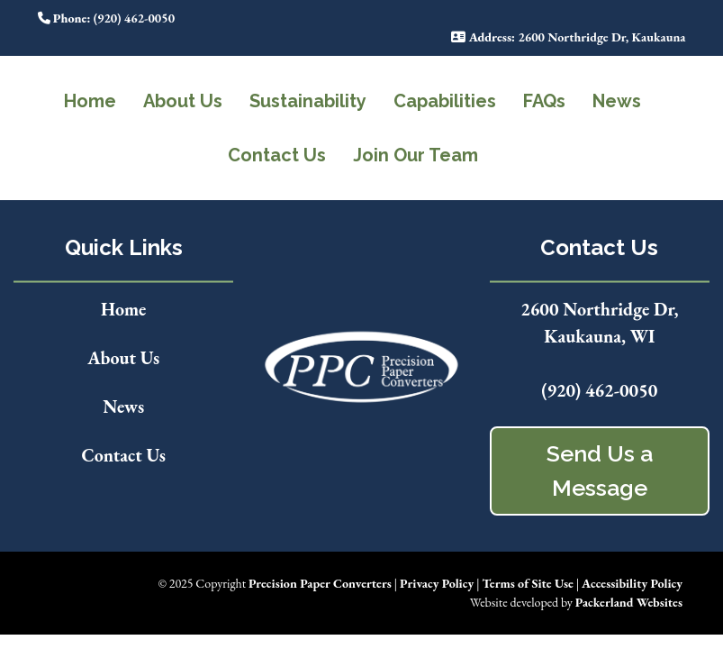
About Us (182, 101)
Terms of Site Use (527, 583)
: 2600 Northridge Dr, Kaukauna (568, 37)
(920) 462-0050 (599, 390)
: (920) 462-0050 (107, 18)
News (616, 101)
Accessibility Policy (632, 583)
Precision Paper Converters (320, 583)
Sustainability (307, 101)
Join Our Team (415, 155)
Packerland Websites (628, 602)
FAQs (544, 101)
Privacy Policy (437, 583)
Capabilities (444, 101)
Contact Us (277, 155)
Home (90, 101)
